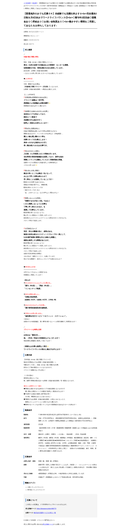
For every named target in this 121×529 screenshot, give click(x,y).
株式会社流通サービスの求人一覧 (45, 513)
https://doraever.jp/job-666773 (46, 508)
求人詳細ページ (48, 524)
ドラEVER (27, 3)
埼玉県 (34, 3)
